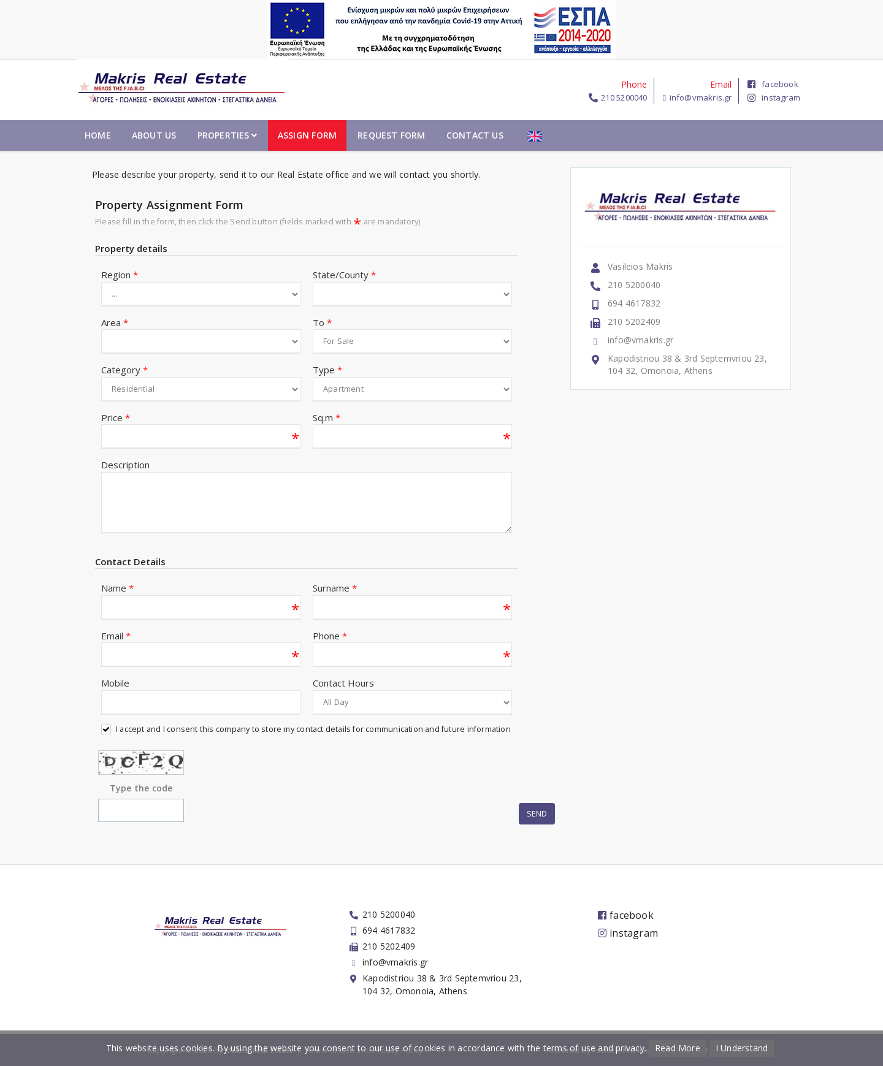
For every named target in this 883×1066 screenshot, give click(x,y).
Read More (677, 1048)
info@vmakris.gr (701, 97)
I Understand (742, 1048)
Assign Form (434, 135)
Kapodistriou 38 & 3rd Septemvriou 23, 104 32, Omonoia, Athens (687, 364)
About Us (281, 135)
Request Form (519, 135)
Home (225, 135)
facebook (772, 83)
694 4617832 (634, 303)
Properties (354, 135)
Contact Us (601, 135)
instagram (773, 97)
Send (536, 814)
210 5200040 (624, 97)
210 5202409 (634, 321)
